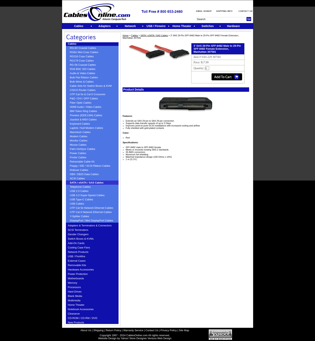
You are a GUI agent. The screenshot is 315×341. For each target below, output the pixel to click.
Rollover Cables (79, 170)
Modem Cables (78, 136)
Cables (72, 43)
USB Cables (77, 203)
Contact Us (151, 330)
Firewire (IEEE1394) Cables (86, 115)
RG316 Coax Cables (82, 56)
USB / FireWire (76, 256)
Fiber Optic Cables (81, 102)
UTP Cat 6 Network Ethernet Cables (91, 212)
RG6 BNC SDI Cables (82, 69)
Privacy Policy (169, 330)
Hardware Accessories (81, 269)
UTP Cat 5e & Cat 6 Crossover (88, 94)
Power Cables (78, 153)
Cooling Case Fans (79, 247)
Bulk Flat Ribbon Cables (84, 77)
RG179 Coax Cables (82, 60)
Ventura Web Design (159, 338)
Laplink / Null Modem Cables (86, 127)
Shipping (98, 330)
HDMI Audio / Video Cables (85, 106)
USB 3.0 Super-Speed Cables (87, 195)
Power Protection (78, 273)
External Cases (77, 260)
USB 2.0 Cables (79, 191)
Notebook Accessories (81, 309)
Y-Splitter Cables (79, 216)
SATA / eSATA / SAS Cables (87, 182)
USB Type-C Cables (81, 199)
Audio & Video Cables (82, 73)
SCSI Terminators (78, 229)
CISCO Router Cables (83, 90)
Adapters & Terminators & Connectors (90, 225)
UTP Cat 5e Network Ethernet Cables (91, 207)
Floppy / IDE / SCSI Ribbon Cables (90, 165)
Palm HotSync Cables (82, 148)
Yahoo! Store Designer (134, 338)
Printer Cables (78, 157)
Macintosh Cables (80, 132)
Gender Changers (78, 234)
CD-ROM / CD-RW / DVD (82, 318)
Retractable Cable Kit (82, 161)
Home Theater (76, 304)
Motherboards (76, 278)
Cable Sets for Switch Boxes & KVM (91, 85)
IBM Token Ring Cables (83, 111)
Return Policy (113, 330)
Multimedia (74, 300)
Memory (72, 282)
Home (125, 35)
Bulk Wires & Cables (82, 81)
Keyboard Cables (80, 123)
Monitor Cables (78, 140)
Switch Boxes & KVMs (81, 238)
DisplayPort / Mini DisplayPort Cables (91, 220)
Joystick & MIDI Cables (83, 119)
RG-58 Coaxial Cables (83, 64)
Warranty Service (133, 330)
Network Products (78, 251)
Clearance (74, 313)
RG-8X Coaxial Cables (83, 47)
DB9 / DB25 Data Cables (84, 174)
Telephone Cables (80, 186)
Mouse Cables (78, 144)
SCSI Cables (77, 178)
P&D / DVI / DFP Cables (84, 98)
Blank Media (75, 296)
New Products (76, 322)
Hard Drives (75, 291)
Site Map (184, 330)
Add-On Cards (76, 243)
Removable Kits (77, 265)
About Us (86, 330)
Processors (74, 287)
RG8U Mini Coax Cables (84, 52)
